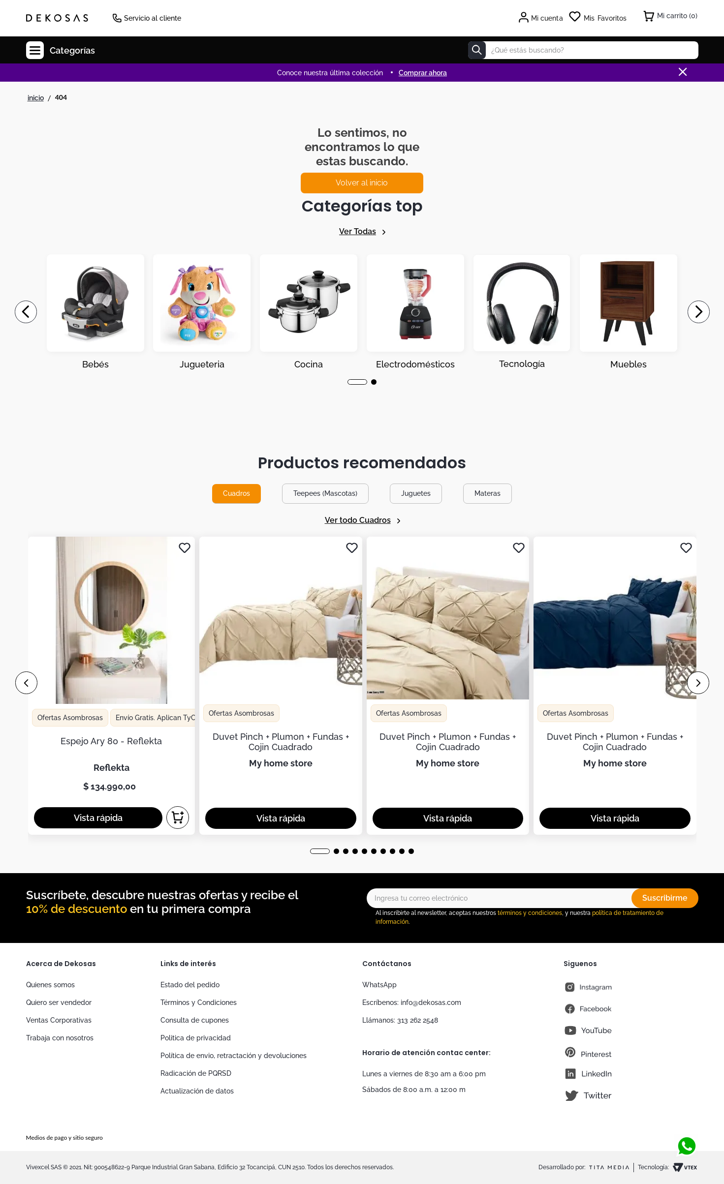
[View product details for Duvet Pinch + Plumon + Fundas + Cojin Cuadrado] (280, 686)
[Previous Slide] (26, 312)
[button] (357, 382)
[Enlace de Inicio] (36, 98)
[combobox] (583, 50)
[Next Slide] (699, 312)
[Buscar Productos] (477, 50)
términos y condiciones (530, 913)
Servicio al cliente (152, 18)
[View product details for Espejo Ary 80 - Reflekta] (111, 686)
